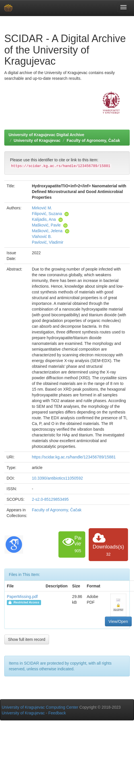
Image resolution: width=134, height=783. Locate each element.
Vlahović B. (42, 236)
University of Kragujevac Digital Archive (46, 134)
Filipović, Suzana (47, 213)
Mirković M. (42, 208)
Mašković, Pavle (46, 225)
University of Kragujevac (37, 140)
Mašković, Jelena (47, 230)
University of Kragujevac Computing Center (40, 707)
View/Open (118, 621)
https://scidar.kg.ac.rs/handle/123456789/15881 (74, 457)
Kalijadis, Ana (44, 219)
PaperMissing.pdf (22, 596)
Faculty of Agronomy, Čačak (93, 140)
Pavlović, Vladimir (47, 242)
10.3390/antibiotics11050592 (57, 478)
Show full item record (26, 639)
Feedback (57, 713)
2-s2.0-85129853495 (50, 499)
